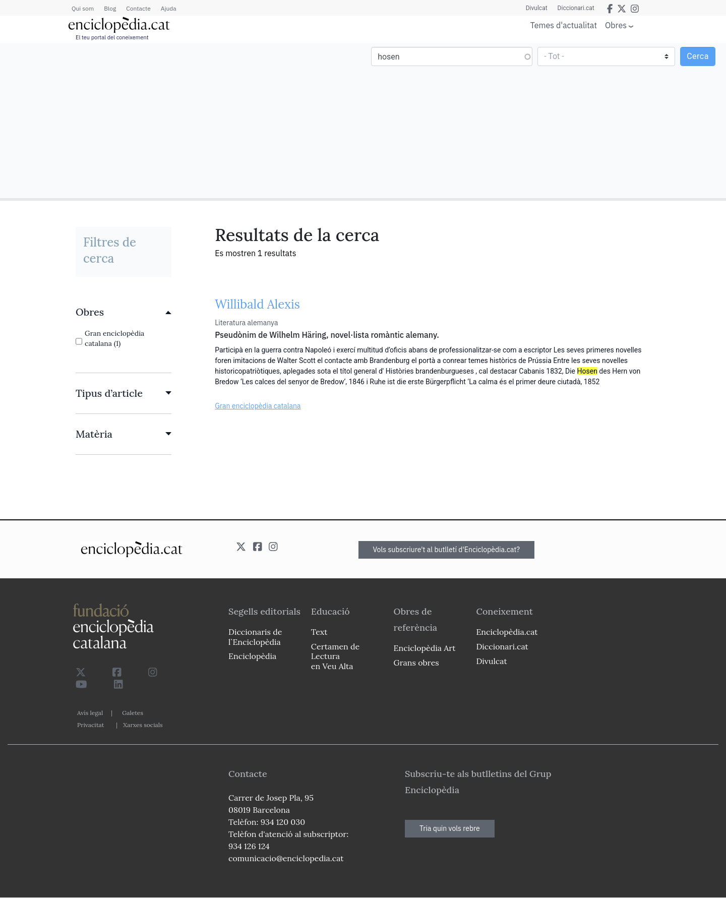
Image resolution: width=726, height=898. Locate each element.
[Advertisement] (183, 120)
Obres (616, 25)
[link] (123, 312)
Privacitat (90, 725)
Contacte (138, 8)
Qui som (83, 8)
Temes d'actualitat (563, 25)
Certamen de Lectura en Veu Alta (335, 656)
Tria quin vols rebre (449, 828)
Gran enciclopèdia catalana (257, 405)
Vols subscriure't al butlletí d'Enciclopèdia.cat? (446, 549)
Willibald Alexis (257, 304)
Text (319, 632)
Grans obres (416, 662)
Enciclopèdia (252, 656)
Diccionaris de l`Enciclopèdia (255, 636)
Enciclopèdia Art (425, 648)
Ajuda (168, 8)
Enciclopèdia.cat (506, 632)
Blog (110, 8)
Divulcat (537, 8)
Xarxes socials (142, 725)
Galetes (132, 712)
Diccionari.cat (576, 8)
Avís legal (90, 712)
